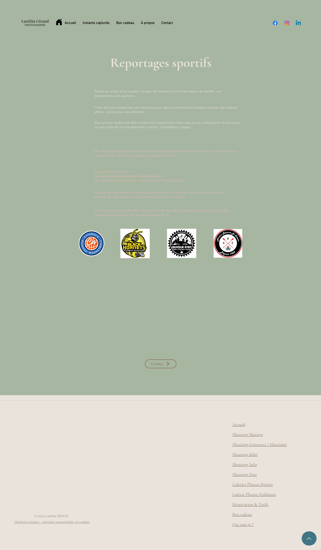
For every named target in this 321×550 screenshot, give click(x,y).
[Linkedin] (298, 23)
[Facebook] (275, 23)
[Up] (309, 538)
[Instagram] (287, 23)
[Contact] (160, 363)
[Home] (59, 22)
